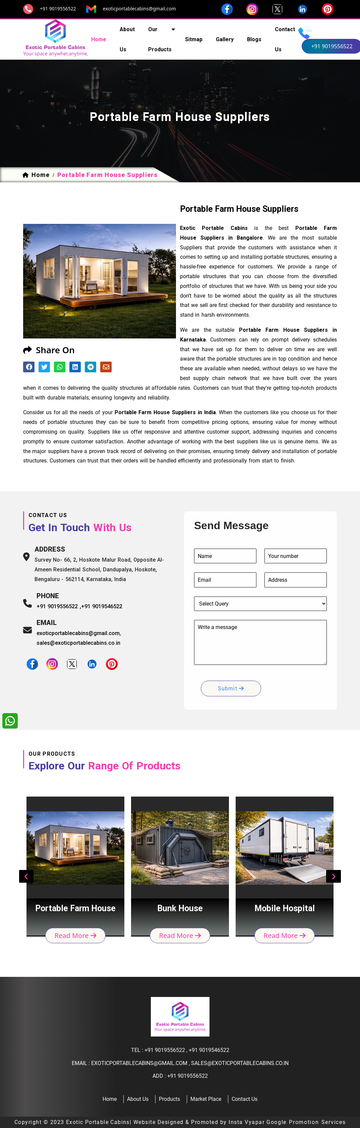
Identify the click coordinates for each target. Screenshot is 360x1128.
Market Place (205, 1099)
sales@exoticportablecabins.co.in (78, 643)
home (98, 39)
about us (127, 39)
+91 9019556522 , (59, 606)
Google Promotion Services (306, 1122)
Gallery (225, 39)
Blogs (254, 39)
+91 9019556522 (58, 8)
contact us (285, 39)
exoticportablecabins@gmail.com (139, 8)
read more (75, 935)
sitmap (193, 39)
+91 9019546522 (101, 606)
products (169, 1099)
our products (160, 39)
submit (231, 688)
